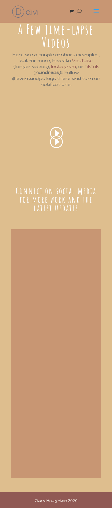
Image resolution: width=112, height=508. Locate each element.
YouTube (82, 60)
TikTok (92, 66)
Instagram (63, 66)
